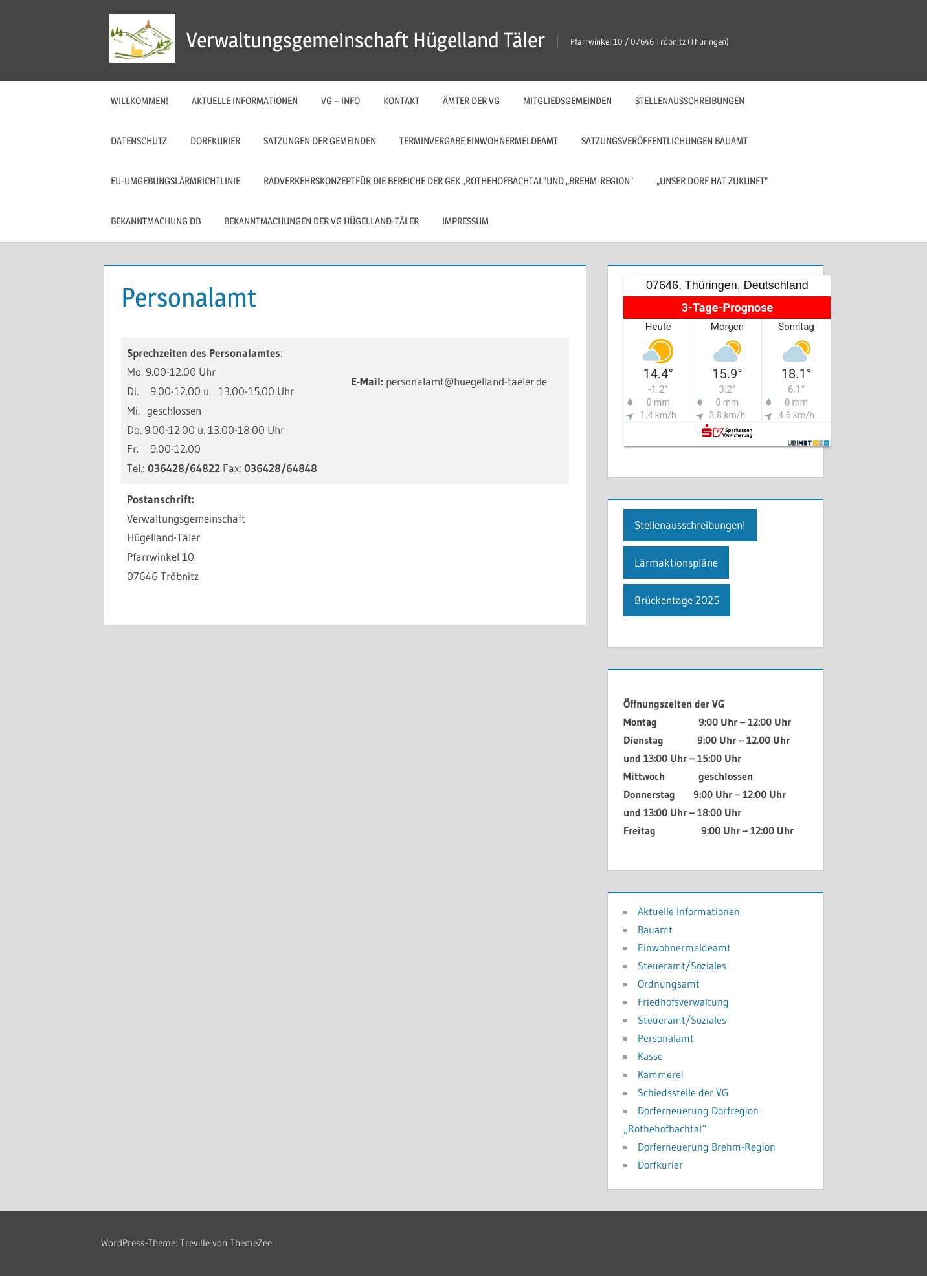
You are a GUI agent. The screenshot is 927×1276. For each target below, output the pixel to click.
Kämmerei (661, 1074)
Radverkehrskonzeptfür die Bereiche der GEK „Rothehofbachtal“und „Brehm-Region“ (448, 181)
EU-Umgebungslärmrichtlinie (175, 181)
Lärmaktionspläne (676, 562)
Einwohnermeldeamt (684, 947)
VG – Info (340, 100)
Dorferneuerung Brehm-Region (707, 1146)
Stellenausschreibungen (689, 100)
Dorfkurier (215, 141)
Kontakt (401, 100)
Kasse (650, 1056)
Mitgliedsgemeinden (567, 100)
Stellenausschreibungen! (690, 525)
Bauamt (655, 929)
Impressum (465, 221)
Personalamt (666, 1038)
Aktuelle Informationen (245, 100)
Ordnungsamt (669, 983)
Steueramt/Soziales (682, 965)
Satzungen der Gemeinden (319, 141)
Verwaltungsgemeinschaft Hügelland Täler (365, 39)
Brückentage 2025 (676, 600)
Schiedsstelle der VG (683, 1092)
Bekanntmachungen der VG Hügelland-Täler (321, 221)
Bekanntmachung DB (156, 221)
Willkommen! (139, 100)
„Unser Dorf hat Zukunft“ (712, 181)
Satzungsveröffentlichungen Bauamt (664, 141)
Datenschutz (139, 141)
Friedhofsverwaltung (683, 1001)
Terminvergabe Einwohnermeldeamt (478, 141)
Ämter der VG (471, 100)
